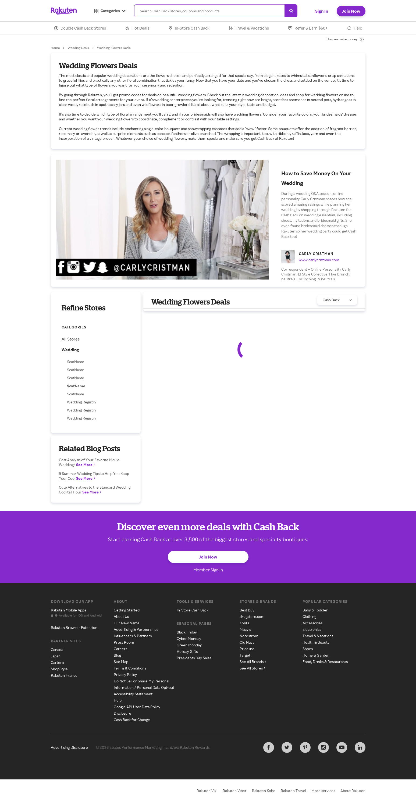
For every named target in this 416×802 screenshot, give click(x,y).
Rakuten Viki (207, 790)
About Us (121, 616)
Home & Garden (316, 655)
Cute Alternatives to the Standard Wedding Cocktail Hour (94, 489)
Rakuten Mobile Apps (68, 610)
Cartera (57, 662)
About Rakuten (352, 790)
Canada (57, 649)
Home (55, 48)
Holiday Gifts (187, 651)
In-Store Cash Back (188, 28)
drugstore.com (252, 616)
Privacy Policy (125, 674)
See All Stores (252, 668)
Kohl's (244, 623)
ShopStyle (59, 669)
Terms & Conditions (130, 668)
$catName (75, 361)
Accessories (312, 623)
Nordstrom (249, 635)
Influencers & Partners (133, 635)
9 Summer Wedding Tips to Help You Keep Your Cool (94, 476)
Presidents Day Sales (194, 658)
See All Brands (253, 661)
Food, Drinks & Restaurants (325, 661)
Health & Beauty (316, 642)
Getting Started (127, 610)
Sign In (321, 11)
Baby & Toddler (315, 610)
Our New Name (127, 623)
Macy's (245, 629)
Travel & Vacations (249, 28)
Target (245, 655)
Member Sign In (208, 569)
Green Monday (189, 645)
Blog (117, 655)
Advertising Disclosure (69, 747)
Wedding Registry (81, 402)
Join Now (351, 11)
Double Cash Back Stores (80, 28)
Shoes (308, 648)
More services (323, 790)
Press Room (124, 642)
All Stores (71, 339)
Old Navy (247, 642)
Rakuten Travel (293, 790)
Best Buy (247, 610)
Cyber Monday (189, 638)
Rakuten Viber (235, 790)
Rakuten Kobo (263, 790)
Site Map (121, 661)
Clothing (309, 616)
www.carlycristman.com (319, 259)
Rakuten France (64, 675)
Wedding (70, 349)
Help (354, 28)
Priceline (247, 648)
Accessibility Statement (133, 694)
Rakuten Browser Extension (74, 627)
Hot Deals (137, 28)
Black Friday (187, 632)
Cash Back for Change (132, 719)
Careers (120, 648)
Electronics (312, 629)
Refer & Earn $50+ (308, 28)
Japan (56, 656)
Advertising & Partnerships (136, 629)
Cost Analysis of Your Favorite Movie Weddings (89, 462)
